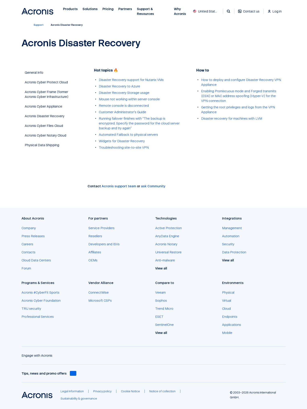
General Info (34, 72)
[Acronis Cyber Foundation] (41, 300)
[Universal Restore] (168, 252)
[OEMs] (92, 260)
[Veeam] (160, 292)
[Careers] (27, 244)
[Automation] (230, 236)
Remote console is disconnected (124, 105)
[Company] (29, 228)
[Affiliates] (94, 252)
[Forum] (26, 268)
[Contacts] (28, 252)
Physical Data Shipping (42, 145)
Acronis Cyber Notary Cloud (45, 135)
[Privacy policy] (102, 391)
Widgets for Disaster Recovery (122, 141)
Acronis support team (119, 186)
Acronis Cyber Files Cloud (44, 125)
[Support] (38, 25)
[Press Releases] (33, 236)
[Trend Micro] (164, 308)
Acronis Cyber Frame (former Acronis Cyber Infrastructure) (46, 94)
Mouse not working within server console (129, 99)
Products (70, 9)
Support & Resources (146, 11)
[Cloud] (226, 308)
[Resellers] (95, 236)
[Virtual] (226, 300)
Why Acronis (180, 11)
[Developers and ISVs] (104, 244)
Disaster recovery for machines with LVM (231, 118)
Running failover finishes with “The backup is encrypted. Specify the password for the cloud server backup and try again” (139, 123)
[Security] (228, 244)
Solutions (90, 9)
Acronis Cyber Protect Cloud (46, 82)
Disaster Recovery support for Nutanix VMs (131, 80)
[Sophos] (161, 300)
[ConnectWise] (98, 292)
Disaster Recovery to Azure (119, 86)
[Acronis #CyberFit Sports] (40, 292)
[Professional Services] (38, 316)
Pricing (108, 9)
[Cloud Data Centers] (36, 260)
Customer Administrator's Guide (122, 112)
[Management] (232, 228)
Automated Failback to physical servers (128, 134)
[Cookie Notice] (130, 391)
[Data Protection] (234, 252)
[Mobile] (227, 332)
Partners (125, 9)
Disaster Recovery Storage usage (124, 92)
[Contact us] (248, 13)
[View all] (163, 268)
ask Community (153, 186)
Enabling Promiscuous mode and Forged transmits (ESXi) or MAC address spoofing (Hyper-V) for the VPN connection (238, 96)
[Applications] (231, 324)
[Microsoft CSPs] (100, 300)
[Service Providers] (101, 228)
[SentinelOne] (164, 324)
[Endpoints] (229, 316)
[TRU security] (31, 308)
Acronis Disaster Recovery (44, 116)
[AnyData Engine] (167, 236)
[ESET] (159, 316)
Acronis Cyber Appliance (43, 106)
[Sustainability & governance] (79, 398)
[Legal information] (72, 391)
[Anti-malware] (165, 260)
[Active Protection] (168, 228)
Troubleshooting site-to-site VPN (124, 147)
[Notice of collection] (162, 391)
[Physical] (228, 292)
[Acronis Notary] (166, 244)
